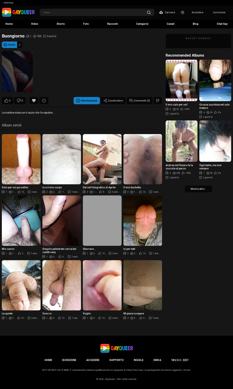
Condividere (113, 100)
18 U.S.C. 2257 (179, 360)
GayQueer (110, 379)
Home (48, 360)
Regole (138, 360)
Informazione (86, 100)
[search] (149, 13)
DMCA (157, 360)
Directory (7, 2)
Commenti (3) (139, 100)
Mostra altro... (198, 188)
